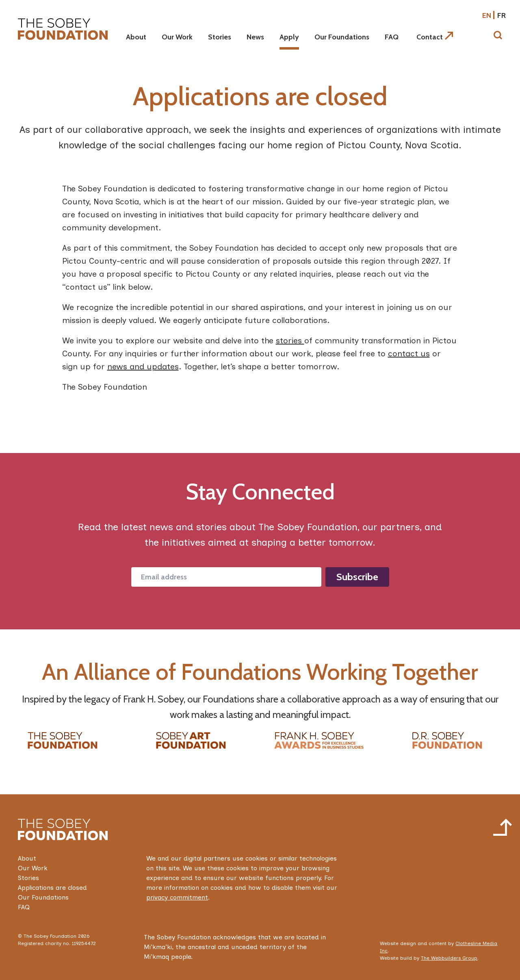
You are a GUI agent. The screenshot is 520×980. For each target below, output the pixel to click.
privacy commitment (177, 897)
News (255, 37)
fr (501, 15)
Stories (219, 37)
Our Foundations (341, 37)
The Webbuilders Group (449, 958)
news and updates (143, 366)
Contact (434, 37)
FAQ (392, 37)
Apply (289, 37)
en (486, 15)
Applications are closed (52, 887)
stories (290, 340)
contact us (409, 353)
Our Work (177, 37)
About (136, 37)
